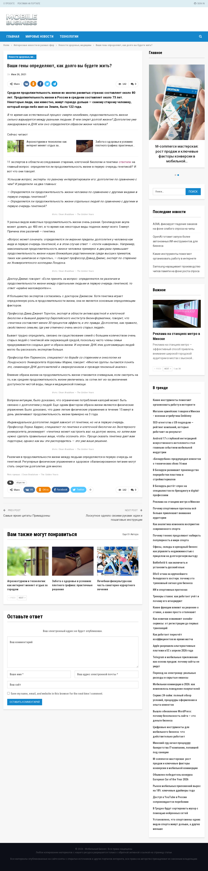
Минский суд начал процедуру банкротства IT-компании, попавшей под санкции (175, 747)
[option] (177, 117)
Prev (12, 598)
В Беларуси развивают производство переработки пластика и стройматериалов (176, 474)
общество (20, 483)
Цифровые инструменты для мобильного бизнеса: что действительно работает (171, 732)
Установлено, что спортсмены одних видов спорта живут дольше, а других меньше (176, 824)
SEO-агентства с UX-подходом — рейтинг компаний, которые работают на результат (173, 427)
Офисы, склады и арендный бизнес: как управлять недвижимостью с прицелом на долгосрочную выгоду (175, 551)
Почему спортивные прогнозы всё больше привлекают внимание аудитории (174, 513)
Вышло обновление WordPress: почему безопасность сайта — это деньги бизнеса (174, 716)
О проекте (9, 3)
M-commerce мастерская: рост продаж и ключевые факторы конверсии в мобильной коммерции (175, 763)
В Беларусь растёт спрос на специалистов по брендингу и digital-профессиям (176, 490)
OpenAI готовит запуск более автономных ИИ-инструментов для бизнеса (175, 241)
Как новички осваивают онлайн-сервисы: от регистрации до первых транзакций (175, 623)
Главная (12, 36)
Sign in (199, 3)
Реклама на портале (29, 3)
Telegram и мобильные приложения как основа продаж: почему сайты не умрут (176, 662)
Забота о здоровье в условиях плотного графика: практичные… (115, 143)
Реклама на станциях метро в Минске (176, 501)
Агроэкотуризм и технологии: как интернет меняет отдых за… (47, 143)
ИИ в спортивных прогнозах (170, 589)
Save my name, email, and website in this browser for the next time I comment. (57, 693)
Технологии (69, 36)
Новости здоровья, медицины (22, 57)
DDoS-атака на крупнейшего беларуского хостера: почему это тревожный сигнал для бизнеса (174, 578)
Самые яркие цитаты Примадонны (26, 515)
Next (22, 598)
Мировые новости (39, 36)
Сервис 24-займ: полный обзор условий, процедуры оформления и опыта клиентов (175, 700)
